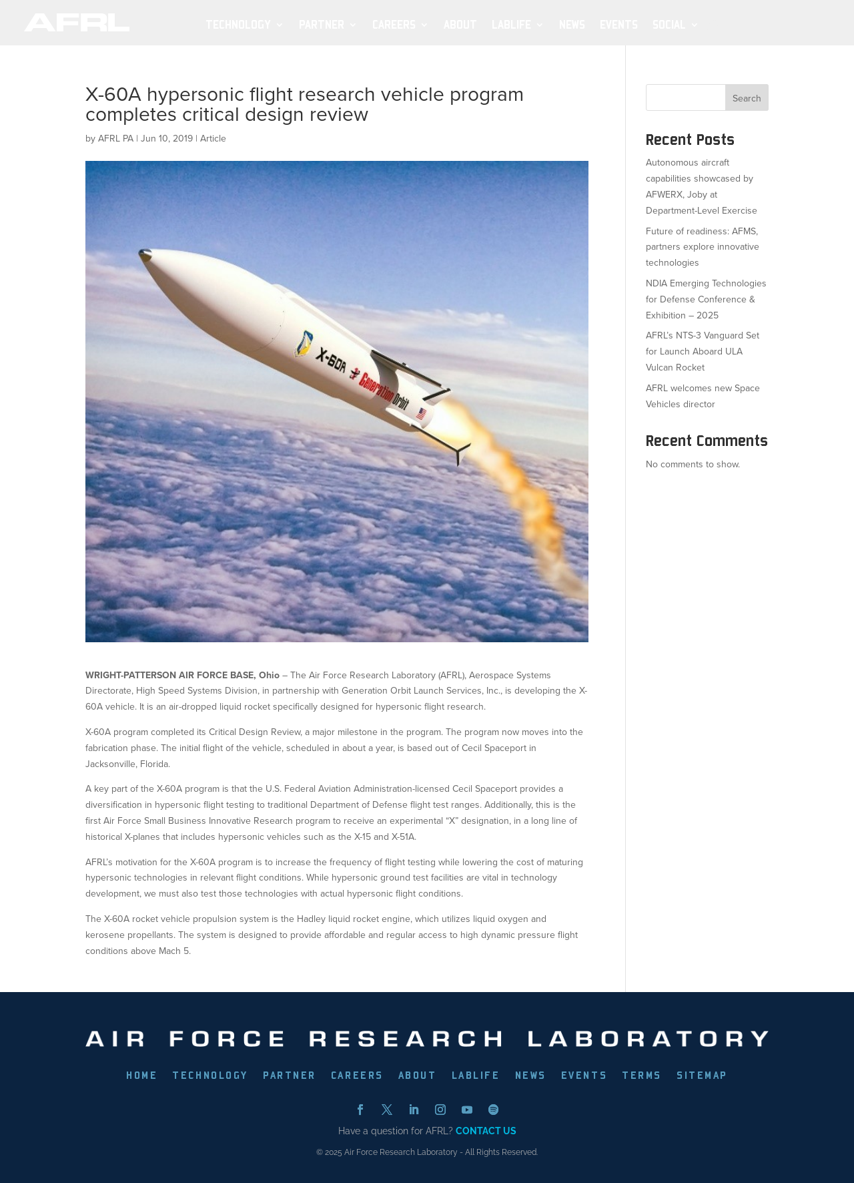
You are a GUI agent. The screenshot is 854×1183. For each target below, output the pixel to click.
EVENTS (584, 1076)
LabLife (511, 25)
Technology (238, 25)
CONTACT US (486, 1131)
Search (747, 98)
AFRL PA (115, 139)
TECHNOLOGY (210, 1076)
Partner (321, 25)
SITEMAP (702, 1076)
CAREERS (357, 1076)
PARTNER (289, 1076)
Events (619, 25)
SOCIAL (669, 25)
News (572, 25)
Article (213, 139)
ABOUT (417, 1076)
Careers (394, 25)
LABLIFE (476, 1076)
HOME (141, 1076)
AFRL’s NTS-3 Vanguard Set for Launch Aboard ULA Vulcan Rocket (702, 351)
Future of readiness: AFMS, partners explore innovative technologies (702, 247)
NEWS (530, 1076)
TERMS (642, 1076)
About (460, 25)
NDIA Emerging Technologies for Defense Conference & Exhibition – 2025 (706, 299)
